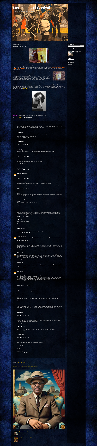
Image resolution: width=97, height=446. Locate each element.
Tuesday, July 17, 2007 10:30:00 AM (23, 232)
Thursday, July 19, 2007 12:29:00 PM (23, 267)
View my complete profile (77, 54)
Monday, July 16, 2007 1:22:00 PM (23, 178)
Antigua (29, 118)
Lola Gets (18, 340)
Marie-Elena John (58, 118)
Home (39, 360)
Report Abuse (71, 62)
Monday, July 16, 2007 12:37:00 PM (23, 156)
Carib (32, 118)
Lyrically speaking (20, 243)
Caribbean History (43, 118)
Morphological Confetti (31, 8)
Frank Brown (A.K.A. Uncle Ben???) (25, 437)
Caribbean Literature (51, 118)
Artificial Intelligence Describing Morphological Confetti (25, 366)
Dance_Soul (19, 252)
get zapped (19, 124)
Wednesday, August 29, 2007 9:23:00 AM (24, 345)
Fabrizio (18, 219)
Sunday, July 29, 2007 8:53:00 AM (23, 337)
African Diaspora (24, 118)
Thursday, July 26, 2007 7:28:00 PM (23, 323)
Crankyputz (19, 132)
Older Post (62, 360)
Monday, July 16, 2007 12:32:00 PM (23, 137)
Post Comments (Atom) (22, 362)
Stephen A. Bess (20, 191)
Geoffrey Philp (19, 147)
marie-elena (19, 271)
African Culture (18, 118)
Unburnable (15, 120)
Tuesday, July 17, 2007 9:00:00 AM (23, 216)
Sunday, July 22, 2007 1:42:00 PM (23, 315)
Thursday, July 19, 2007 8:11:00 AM (23, 249)
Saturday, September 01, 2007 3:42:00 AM (24, 352)
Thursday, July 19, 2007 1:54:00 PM (23, 285)
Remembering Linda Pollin (23, 431)
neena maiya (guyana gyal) (22, 182)
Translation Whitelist (20, 173)
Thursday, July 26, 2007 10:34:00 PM (23, 330)
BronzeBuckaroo (20, 236)
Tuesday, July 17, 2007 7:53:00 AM (23, 188)
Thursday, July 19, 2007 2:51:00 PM (23, 308)
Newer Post (16, 360)
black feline (19, 312)
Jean (17, 348)
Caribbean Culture (36, 118)
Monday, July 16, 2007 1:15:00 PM (23, 169)
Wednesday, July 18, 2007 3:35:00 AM (23, 240)
